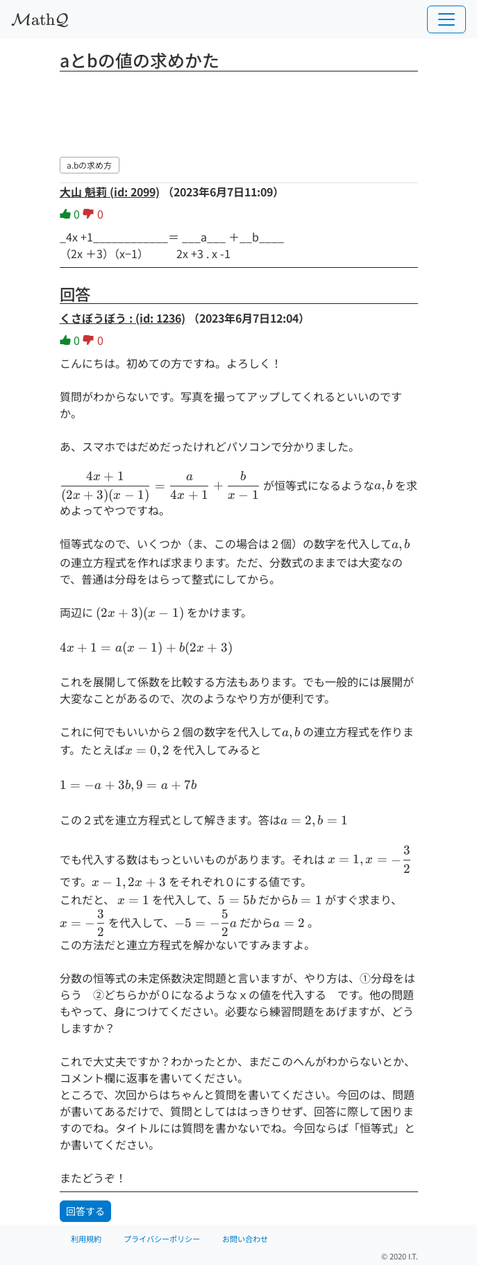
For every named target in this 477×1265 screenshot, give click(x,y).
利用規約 (86, 1238)
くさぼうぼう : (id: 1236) (122, 317)
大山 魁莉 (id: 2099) (110, 191)
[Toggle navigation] (446, 19)
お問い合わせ (245, 1238)
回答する (85, 1211)
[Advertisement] (238, 111)
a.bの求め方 (89, 165)
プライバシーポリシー (162, 1238)
